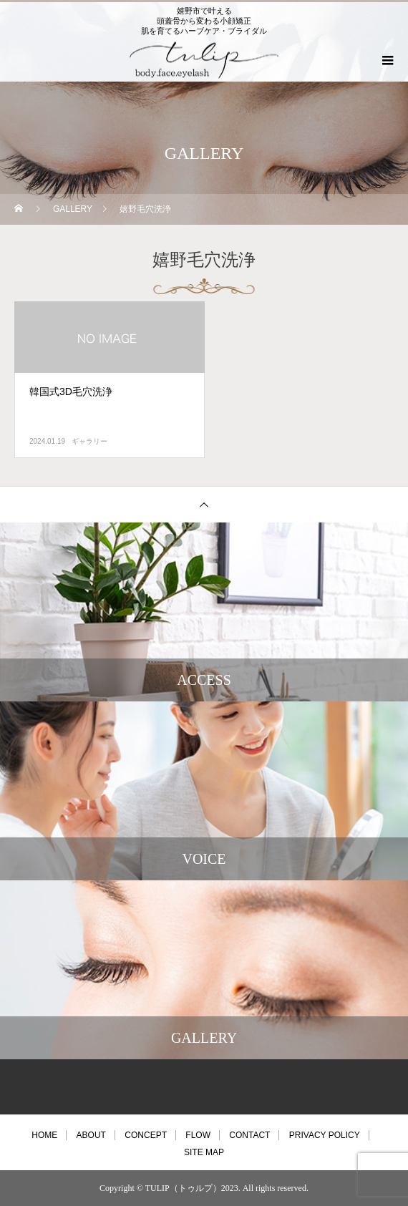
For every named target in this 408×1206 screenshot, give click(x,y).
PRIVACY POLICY (324, 1135)
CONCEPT (146, 1135)
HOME (44, 1135)
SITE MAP (204, 1152)
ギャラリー (89, 441)
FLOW (197, 1135)
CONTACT (249, 1135)
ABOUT (91, 1135)
